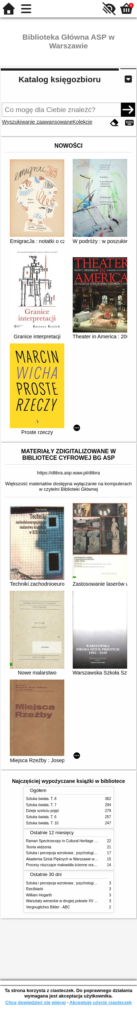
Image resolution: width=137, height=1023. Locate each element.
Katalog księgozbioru (60, 79)
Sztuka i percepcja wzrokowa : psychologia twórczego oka (73, 853)
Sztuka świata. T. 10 (42, 823)
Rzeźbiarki (34, 889)
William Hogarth (39, 895)
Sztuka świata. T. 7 (41, 805)
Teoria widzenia (38, 847)
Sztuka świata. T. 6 (41, 817)
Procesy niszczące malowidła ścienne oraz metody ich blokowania (80, 865)
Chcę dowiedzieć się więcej (35, 1002)
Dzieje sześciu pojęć (42, 811)
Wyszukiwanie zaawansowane (37, 122)
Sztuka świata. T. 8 (41, 799)
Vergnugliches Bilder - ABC (48, 907)
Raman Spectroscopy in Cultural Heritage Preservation (70, 841)
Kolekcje (82, 122)
